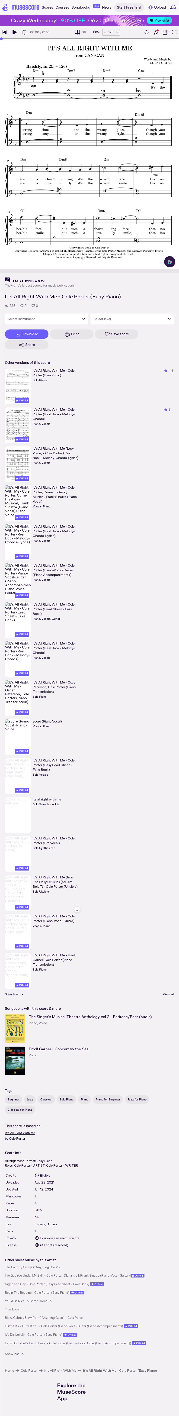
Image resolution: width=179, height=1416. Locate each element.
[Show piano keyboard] (155, 32)
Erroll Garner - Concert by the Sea (59, 1049)
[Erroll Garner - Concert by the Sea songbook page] (15, 1060)
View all (168, 994)
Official (22, 400)
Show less (15, 1353)
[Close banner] (167, 20)
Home (9, 1370)
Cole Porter (17, 1138)
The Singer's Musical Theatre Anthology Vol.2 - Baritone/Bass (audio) (90, 1017)
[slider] (1, 38)
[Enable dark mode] (146, 32)
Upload (157, 7)
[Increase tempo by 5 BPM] (117, 32)
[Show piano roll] (165, 32)
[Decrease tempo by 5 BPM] (105, 32)
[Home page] (20, 7)
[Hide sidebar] (77, 909)
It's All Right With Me (20, 1133)
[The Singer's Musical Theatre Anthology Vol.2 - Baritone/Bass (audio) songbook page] (15, 1028)
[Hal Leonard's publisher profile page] (40, 280)
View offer (159, 20)
